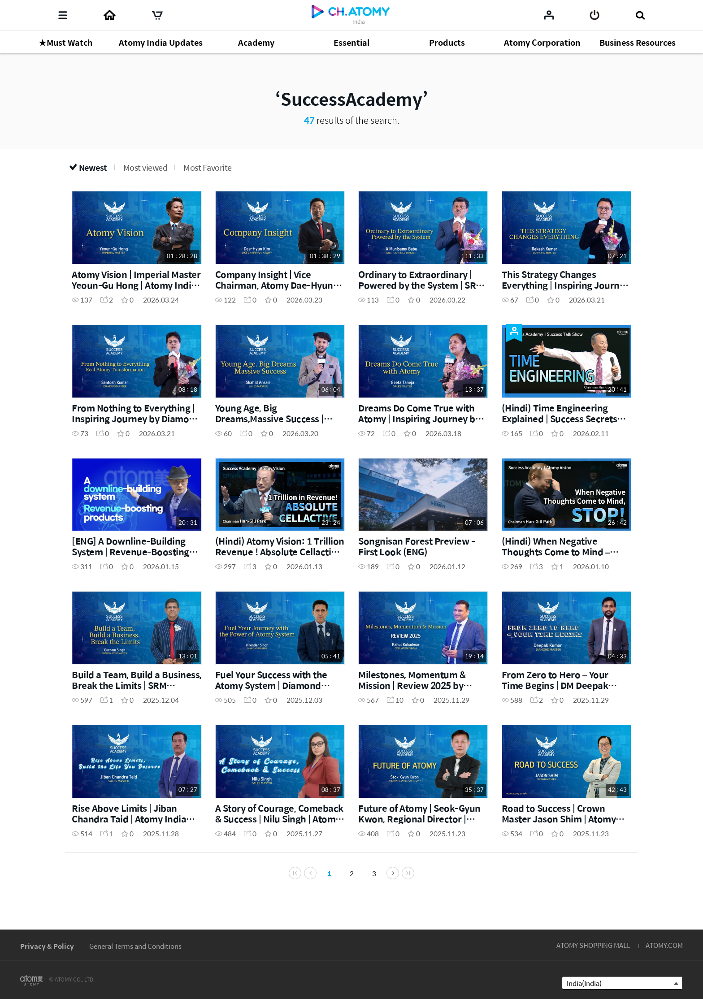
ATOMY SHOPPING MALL (593, 945)
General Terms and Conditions (135, 946)
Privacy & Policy (47, 946)
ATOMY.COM (664, 945)
